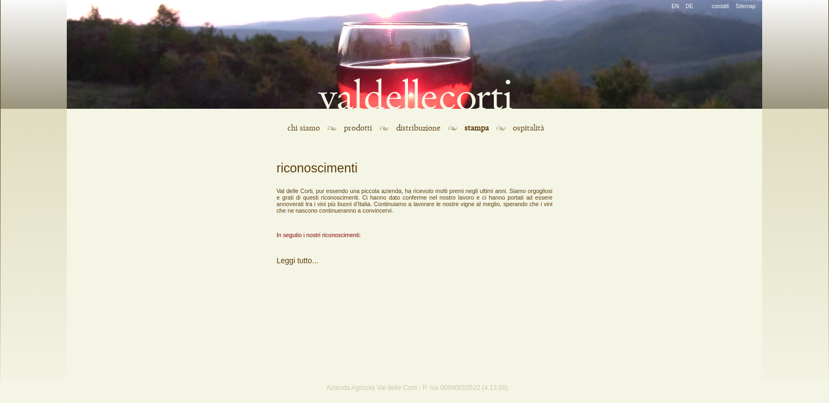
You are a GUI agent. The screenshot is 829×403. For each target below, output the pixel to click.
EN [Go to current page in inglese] (675, 6)
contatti (720, 6)
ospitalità (528, 128)
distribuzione (418, 128)
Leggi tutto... (297, 260)
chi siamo (303, 128)
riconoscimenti (317, 168)
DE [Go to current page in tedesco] (689, 6)
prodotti (358, 128)
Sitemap (746, 6)
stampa (476, 128)
